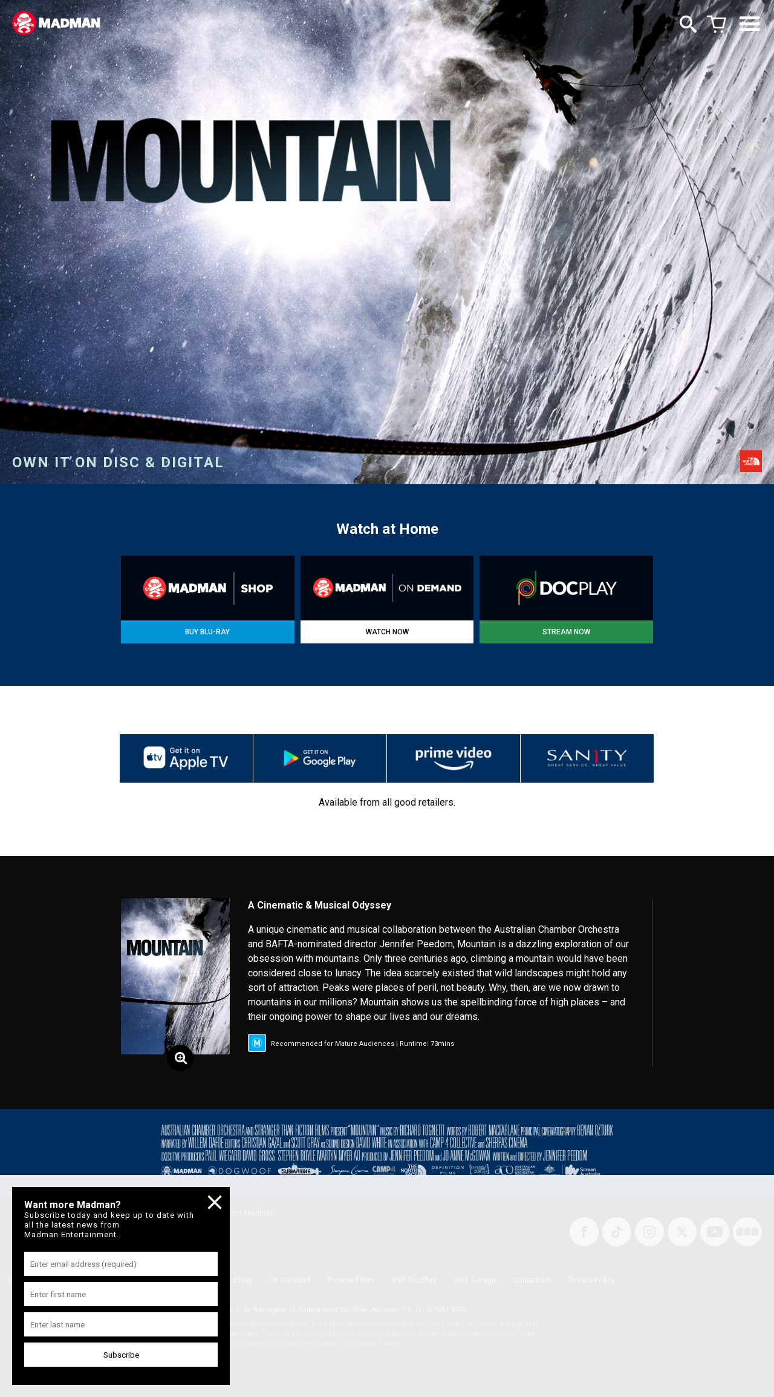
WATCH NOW (387, 632)
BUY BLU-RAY (207, 632)
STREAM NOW (566, 632)
